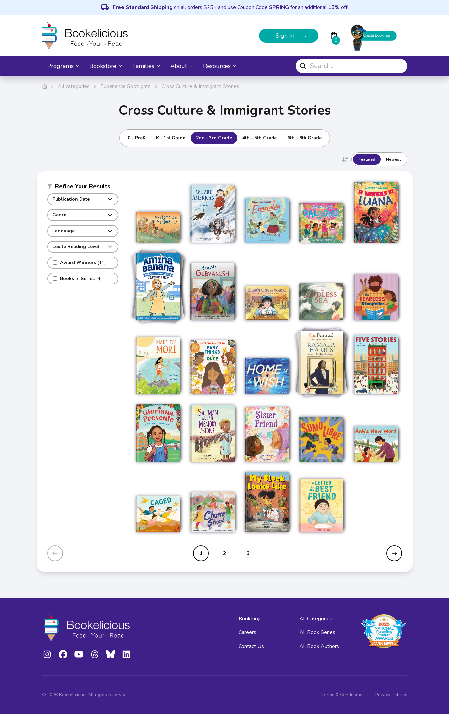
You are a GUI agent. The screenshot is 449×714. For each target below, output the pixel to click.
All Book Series (317, 632)
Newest (393, 159)
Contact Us (251, 646)
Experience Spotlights (125, 86)
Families (146, 66)
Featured (366, 159)
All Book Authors (319, 646)
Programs (63, 66)
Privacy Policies (391, 695)
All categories (74, 86)
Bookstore (105, 66)
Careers (247, 632)
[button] (82, 187)
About (181, 66)
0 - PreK (136, 138)
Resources (219, 66)
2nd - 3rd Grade (214, 138)
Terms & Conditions (341, 695)
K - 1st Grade (170, 138)
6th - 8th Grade (304, 138)
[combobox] (351, 66)
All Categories (315, 618)
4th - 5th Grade (259, 138)
